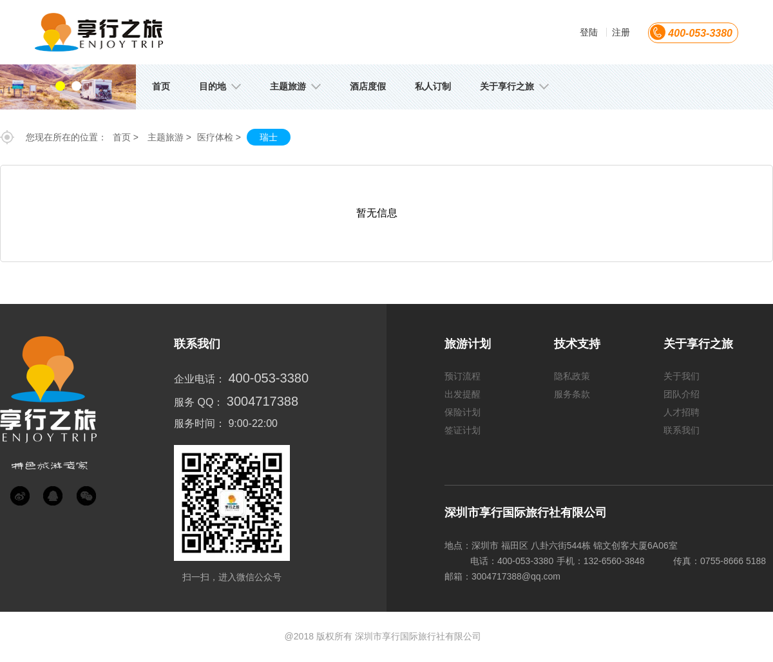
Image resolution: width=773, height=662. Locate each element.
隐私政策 (572, 376)
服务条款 (572, 394)
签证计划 (462, 430)
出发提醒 (462, 394)
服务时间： (199, 423)
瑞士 (269, 137)
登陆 (589, 32)
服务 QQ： (199, 402)
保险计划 (462, 412)
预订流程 (462, 376)
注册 (621, 32)
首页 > (125, 137)
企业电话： (199, 379)
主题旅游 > (169, 137)
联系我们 (681, 430)
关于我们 (681, 376)
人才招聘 (681, 412)
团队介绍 (681, 394)
